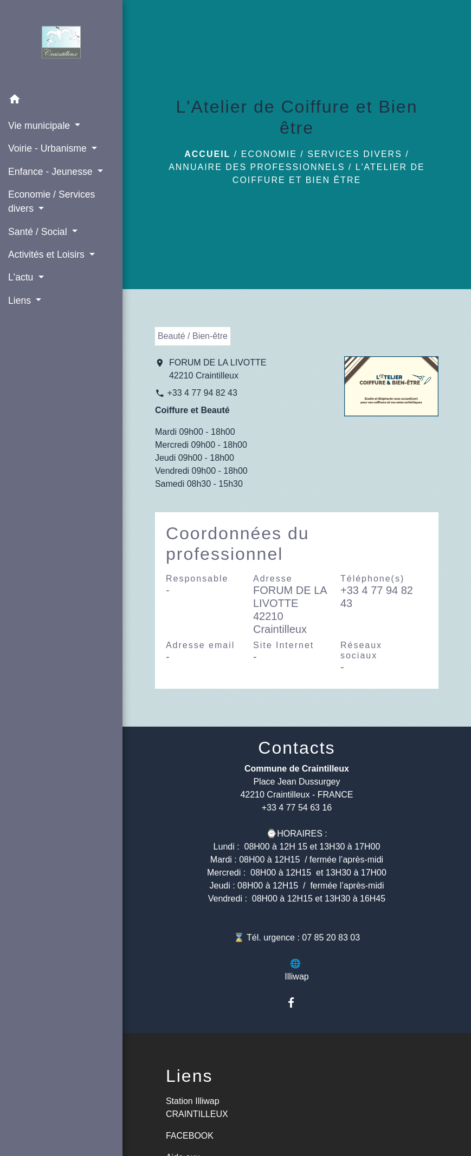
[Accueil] (61, 44)
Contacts (296, 747)
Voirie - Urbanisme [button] (48, 148)
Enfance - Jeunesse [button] (51, 171)
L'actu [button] (22, 277)
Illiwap (296, 976)
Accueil (207, 154)
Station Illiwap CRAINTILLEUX (197, 1107)
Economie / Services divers (321, 154)
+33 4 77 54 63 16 (297, 807)
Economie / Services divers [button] (51, 201)
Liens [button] (21, 300)
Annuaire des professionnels (257, 167)
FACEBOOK (190, 1135)
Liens (189, 1076)
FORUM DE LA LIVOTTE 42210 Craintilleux (218, 369)
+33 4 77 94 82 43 (202, 392)
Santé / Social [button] (38, 231)
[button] (61, 101)
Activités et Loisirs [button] (47, 254)
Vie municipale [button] (40, 125)
